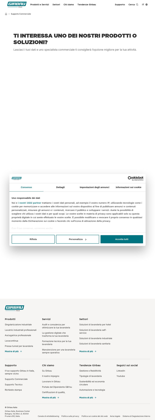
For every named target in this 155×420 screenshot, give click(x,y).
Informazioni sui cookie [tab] (128, 187)
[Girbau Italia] (17, 4)
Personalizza (77, 239)
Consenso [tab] (26, 187)
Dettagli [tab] (60, 187)
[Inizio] (6, 14)
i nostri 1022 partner (29, 203)
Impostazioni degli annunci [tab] (94, 187)
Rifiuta (33, 239)
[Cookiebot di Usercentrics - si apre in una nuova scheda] (130, 178)
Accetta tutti (121, 239)
